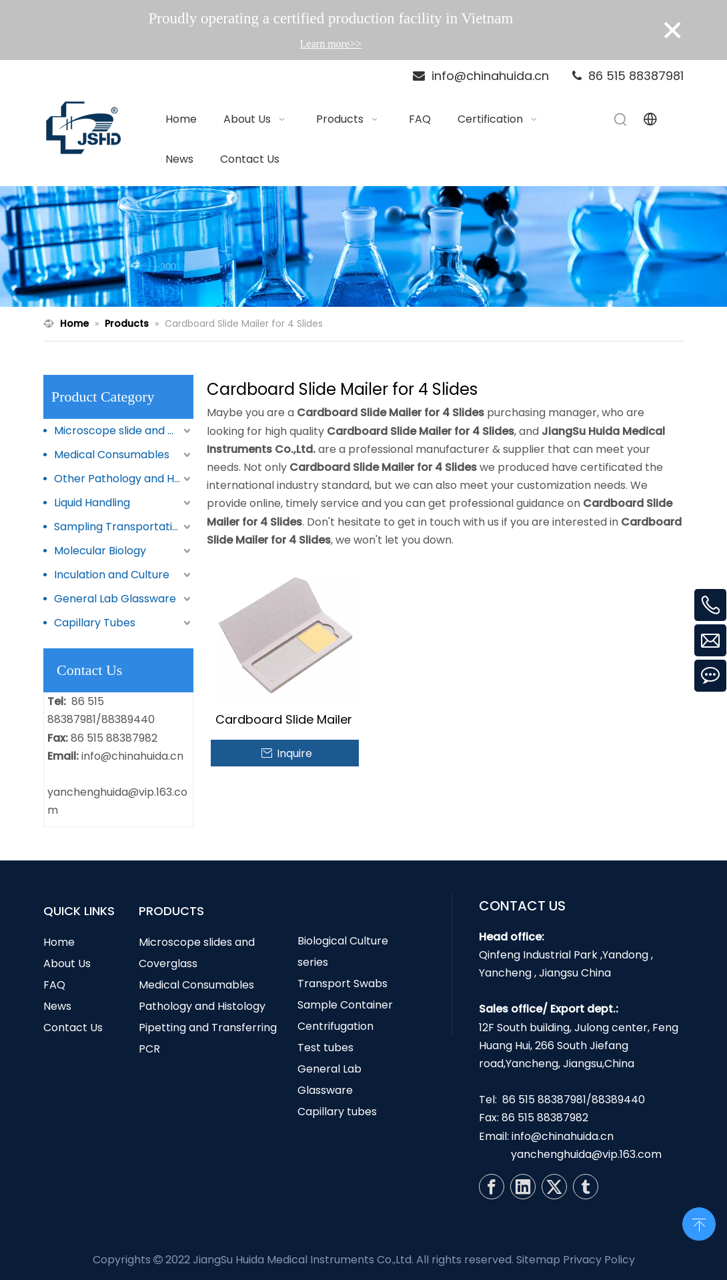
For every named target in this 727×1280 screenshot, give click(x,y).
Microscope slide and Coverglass (123, 430)
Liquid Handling (92, 502)
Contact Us (73, 1027)
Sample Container (345, 1005)
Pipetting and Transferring (208, 1027)
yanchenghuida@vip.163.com (586, 1154)
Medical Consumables (111, 454)
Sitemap (538, 1259)
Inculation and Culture (111, 574)
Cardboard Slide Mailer (283, 719)
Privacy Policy (599, 1259)
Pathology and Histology (202, 1006)
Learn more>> (330, 43)
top (699, 1223)
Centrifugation (335, 1026)
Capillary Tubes (94, 622)
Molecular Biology (100, 550)
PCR (149, 1049)
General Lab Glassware (115, 598)
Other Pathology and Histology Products (123, 478)
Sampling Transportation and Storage (123, 526)
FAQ (54, 985)
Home (59, 942)
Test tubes (325, 1047)
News (57, 1006)
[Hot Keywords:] (621, 119)
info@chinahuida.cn (132, 756)
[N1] (363, 246)
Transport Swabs (342, 983)
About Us (67, 963)
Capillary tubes (337, 1111)
